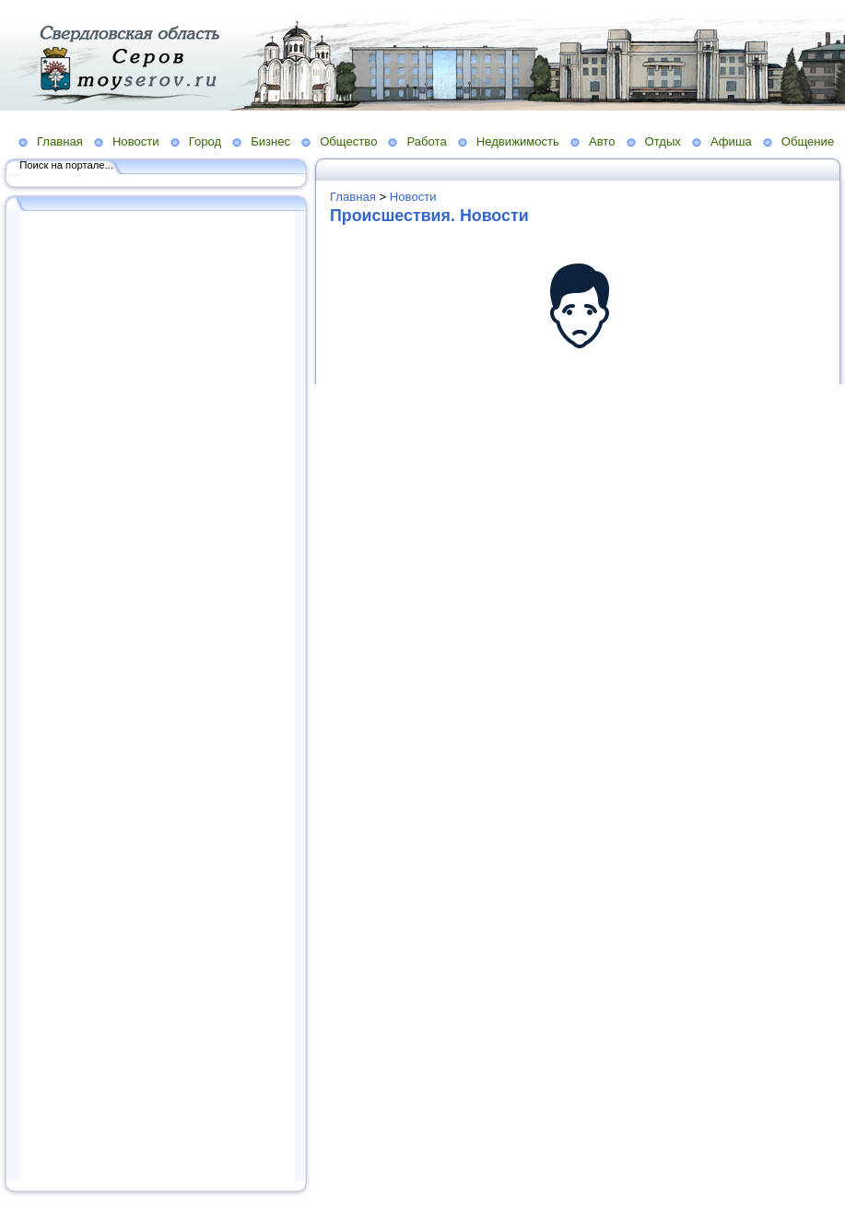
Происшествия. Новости (429, 215)
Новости (135, 141)
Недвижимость (517, 141)
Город (205, 141)
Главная (60, 141)
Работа (426, 141)
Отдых (663, 141)
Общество (348, 141)
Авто (602, 141)
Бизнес (270, 141)
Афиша (731, 141)
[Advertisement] (156, 697)
